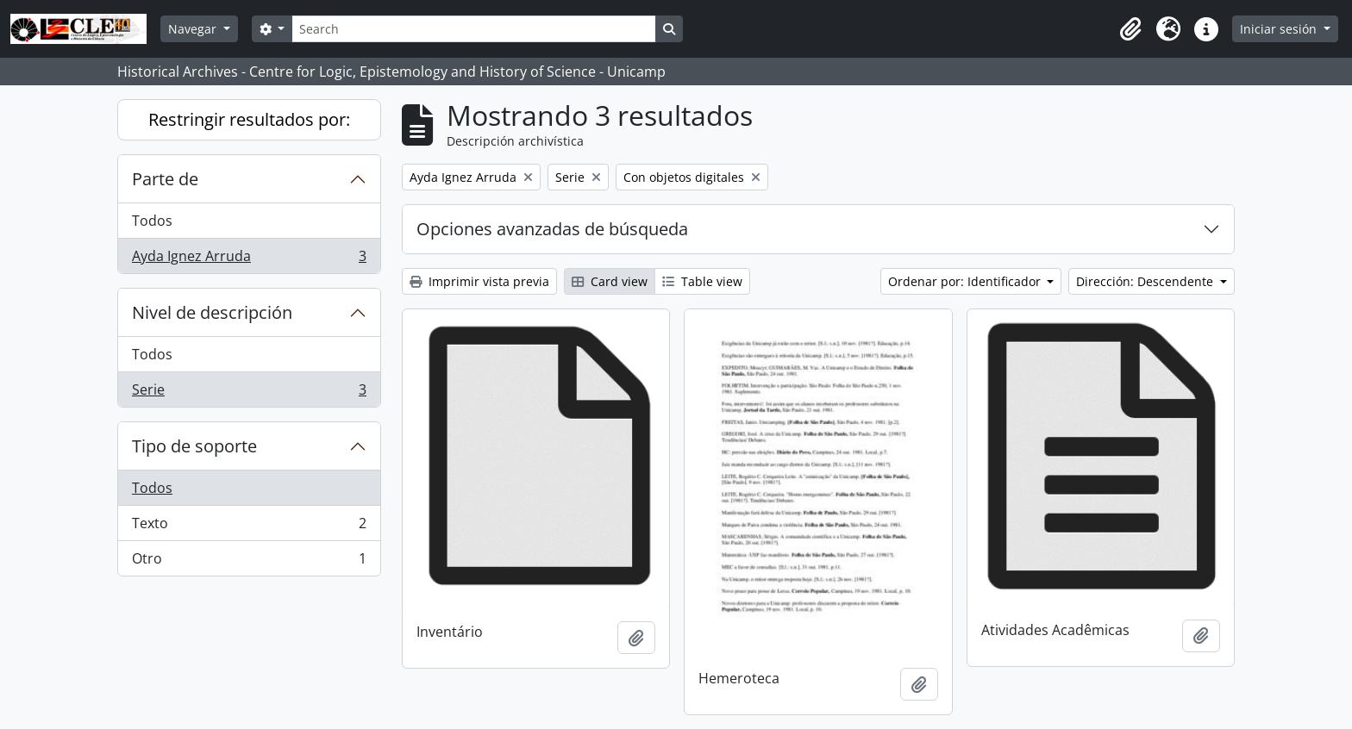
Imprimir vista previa (479, 281)
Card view (610, 281)
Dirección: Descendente (1146, 281)
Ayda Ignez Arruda (248, 259)
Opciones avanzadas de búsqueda (552, 228)
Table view (702, 281)
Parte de (165, 178)
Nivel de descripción (212, 312)
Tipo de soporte (194, 446)
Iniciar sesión (1280, 29)
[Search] (473, 29)
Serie (248, 393)
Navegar (194, 29)
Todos (152, 220)
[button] (1130, 29)
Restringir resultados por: (249, 119)
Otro (248, 562)
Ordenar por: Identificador (966, 281)
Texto (248, 527)
